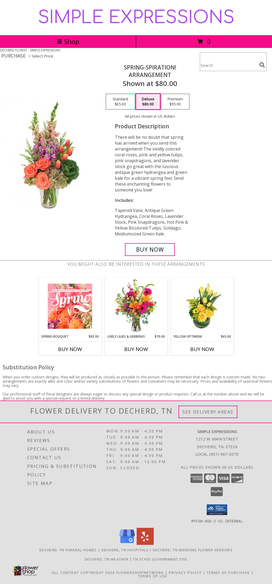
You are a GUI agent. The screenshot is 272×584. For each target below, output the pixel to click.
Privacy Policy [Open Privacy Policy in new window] (185, 572)
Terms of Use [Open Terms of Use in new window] (153, 575)
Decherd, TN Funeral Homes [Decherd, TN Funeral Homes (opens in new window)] (68, 549)
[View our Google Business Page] (127, 543)
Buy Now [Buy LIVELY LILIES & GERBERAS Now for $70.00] (136, 349)
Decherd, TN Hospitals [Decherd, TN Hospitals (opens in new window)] (125, 549)
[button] (217, 509)
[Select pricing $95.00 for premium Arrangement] (175, 101)
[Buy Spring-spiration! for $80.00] (150, 249)
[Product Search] (228, 65)
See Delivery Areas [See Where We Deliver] (207, 412)
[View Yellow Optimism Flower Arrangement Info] (202, 306)
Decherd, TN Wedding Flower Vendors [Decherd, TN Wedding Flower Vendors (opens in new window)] (193, 549)
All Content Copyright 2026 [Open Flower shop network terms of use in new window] (83, 572)
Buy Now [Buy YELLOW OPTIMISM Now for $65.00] (202, 349)
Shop (68, 41)
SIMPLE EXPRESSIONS (136, 17)
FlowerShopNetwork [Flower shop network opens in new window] (140, 572)
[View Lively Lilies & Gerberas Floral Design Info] (136, 306)
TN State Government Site (160, 559)
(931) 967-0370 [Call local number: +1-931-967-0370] (224, 454)
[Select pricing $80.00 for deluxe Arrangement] (148, 101)
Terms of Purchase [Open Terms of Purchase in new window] (228, 572)
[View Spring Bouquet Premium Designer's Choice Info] (70, 306)
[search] (262, 65)
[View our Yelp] (145, 543)
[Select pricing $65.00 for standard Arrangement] (120, 101)
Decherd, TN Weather (107, 559)
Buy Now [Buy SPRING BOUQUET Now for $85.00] (70, 349)
